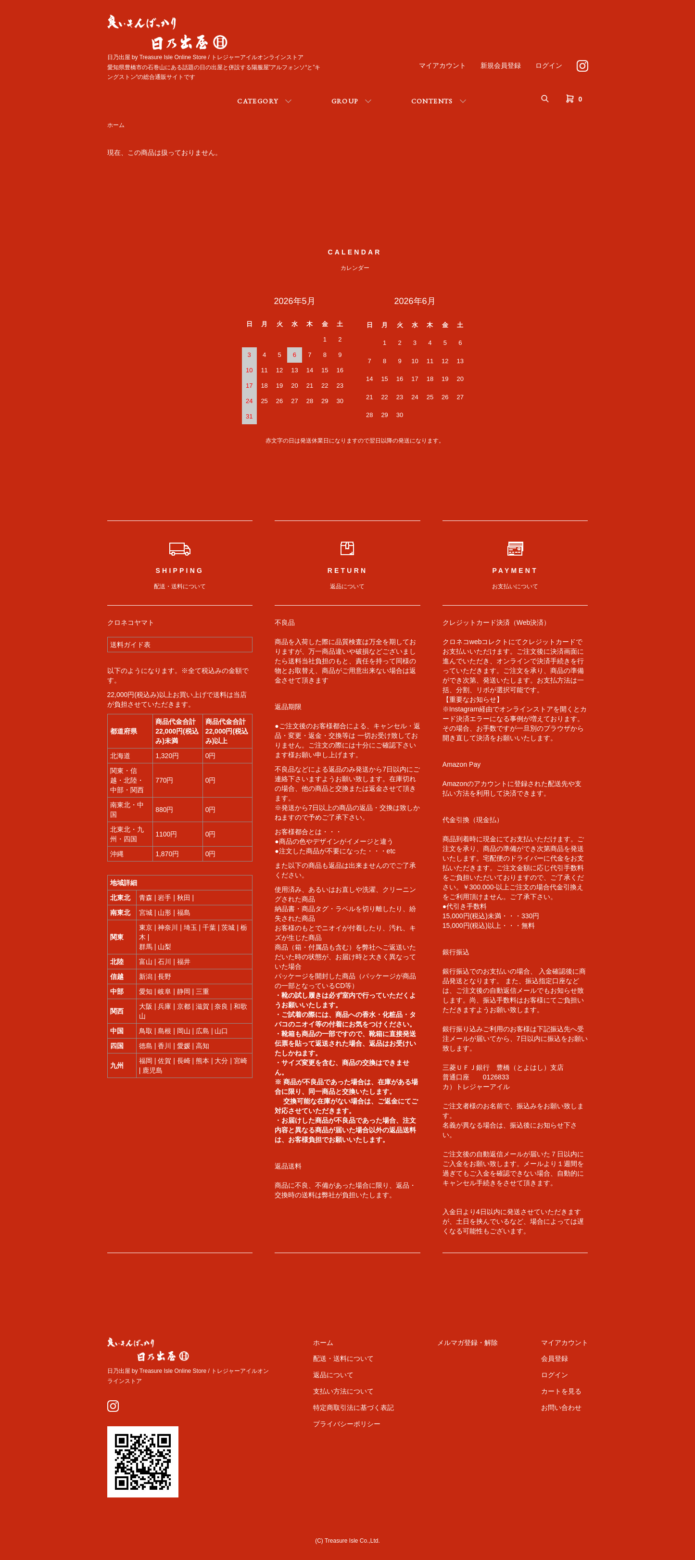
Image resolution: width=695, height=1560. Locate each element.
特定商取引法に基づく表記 (353, 1407)
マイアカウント (442, 65)
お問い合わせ (561, 1407)
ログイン (548, 65)
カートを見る (561, 1391)
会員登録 (554, 1358)
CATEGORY (257, 101)
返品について (333, 1375)
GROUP (344, 101)
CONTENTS (432, 101)
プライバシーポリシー (346, 1424)
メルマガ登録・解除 (467, 1342)
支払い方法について (343, 1391)
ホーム (116, 125)
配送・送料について (343, 1358)
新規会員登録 (500, 65)
